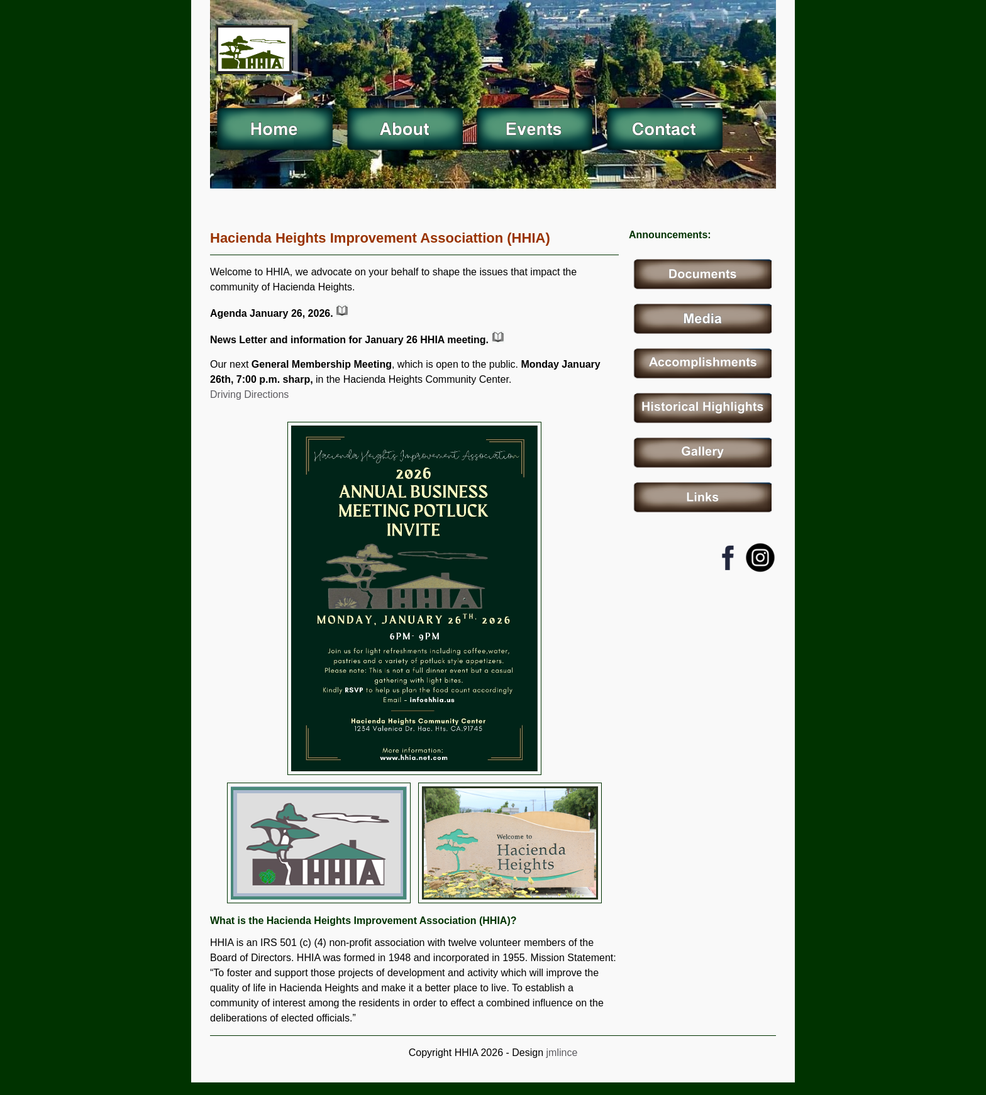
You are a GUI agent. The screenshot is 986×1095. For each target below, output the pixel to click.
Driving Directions (249, 394)
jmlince (560, 1052)
